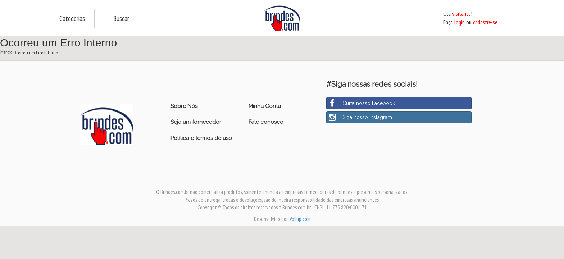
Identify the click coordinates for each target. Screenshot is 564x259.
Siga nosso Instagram (359, 117)
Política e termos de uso (201, 138)
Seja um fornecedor (195, 122)
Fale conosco (266, 122)
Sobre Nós (183, 106)
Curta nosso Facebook (361, 103)
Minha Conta (265, 106)
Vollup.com (300, 218)
